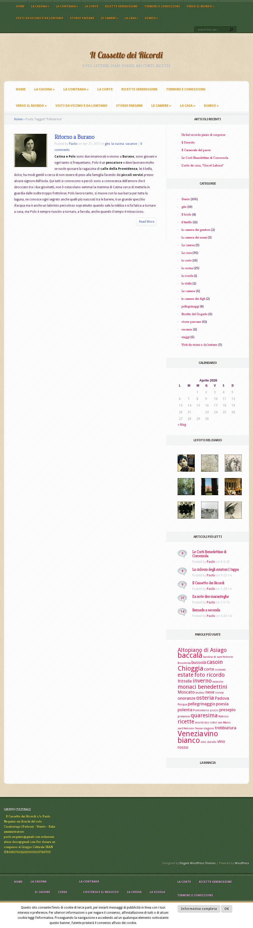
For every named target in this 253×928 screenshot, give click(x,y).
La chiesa (134, 892)
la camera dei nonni (194, 237)
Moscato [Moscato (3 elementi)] (186, 692)
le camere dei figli (193, 298)
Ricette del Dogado (194, 314)
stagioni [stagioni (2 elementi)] (208, 728)
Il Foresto (188, 142)
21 (182, 598)
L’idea (62, 892)
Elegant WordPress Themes (198, 863)
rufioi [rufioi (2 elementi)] (213, 722)
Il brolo (186, 214)
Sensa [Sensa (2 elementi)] (199, 728)
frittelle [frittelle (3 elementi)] (185, 681)
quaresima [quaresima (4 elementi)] (204, 715)
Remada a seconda (206, 610)
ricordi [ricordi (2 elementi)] (199, 722)
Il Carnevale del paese (196, 150)
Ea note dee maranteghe (210, 596)
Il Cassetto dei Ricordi (208, 583)
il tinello (186, 222)
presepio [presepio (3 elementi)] (227, 709)
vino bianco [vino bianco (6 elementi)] (198, 737)
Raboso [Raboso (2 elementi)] (223, 716)
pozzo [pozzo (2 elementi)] (214, 710)
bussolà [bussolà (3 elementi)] (198, 662)
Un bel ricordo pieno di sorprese (203, 135)
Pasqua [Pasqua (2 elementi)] (182, 704)
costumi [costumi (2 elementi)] (220, 669)
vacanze (131, 144)
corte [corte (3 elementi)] (209, 669)
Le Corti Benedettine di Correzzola (204, 158)
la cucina (117, 144)
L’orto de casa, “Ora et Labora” (202, 165)
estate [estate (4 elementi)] (185, 675)
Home (20, 6)
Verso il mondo (200, 6)
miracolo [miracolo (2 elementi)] (217, 681)
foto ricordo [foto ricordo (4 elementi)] (209, 675)
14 (182, 611)
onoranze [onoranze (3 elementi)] (186, 698)
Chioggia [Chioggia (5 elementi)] (190, 668)
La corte (91, 6)
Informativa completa (199, 909)
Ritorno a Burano (74, 137)
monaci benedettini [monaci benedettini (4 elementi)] (202, 687)
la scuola (187, 275)
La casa (131, 18)
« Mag (182, 424)
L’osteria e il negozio (101, 892)
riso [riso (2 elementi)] (206, 722)
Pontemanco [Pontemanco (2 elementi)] (201, 710)
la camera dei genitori (195, 230)
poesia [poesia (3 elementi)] (222, 703)
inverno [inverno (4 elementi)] (202, 680)
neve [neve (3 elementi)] (209, 692)
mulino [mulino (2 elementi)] (200, 692)
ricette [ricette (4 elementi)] (186, 721)
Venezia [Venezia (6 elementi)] (190, 733)
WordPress (242, 863)
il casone (42, 892)
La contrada (67, 6)
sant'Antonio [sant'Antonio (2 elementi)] (186, 728)
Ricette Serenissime (121, 6)
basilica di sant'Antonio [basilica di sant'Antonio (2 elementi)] (218, 657)
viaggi (185, 337)
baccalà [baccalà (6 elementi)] (190, 655)
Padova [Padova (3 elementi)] (222, 698)
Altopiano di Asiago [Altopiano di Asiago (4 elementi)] (202, 650)
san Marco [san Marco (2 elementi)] (224, 722)
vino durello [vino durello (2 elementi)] (208, 742)
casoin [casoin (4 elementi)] (215, 662)
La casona (40, 6)
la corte (186, 260)
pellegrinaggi (190, 306)
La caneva (188, 245)
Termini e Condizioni (162, 6)
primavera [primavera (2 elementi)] (184, 716)
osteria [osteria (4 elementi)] (205, 698)
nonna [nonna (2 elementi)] (219, 692)
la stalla (186, 283)
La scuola (157, 892)
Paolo (73, 144)
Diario (151, 18)
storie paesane (82, 18)
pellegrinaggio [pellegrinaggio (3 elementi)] (201, 703)
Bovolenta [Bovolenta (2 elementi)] (184, 663)
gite (107, 144)
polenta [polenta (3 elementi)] (185, 709)
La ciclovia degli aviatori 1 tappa (215, 569)
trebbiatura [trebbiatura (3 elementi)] (225, 727)
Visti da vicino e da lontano (39, 18)
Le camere (109, 18)
